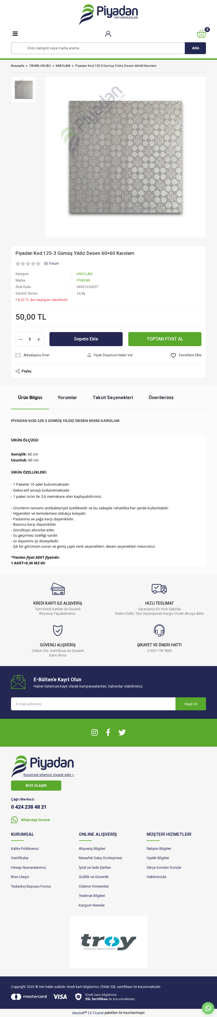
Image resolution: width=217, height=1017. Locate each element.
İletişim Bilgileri (159, 848)
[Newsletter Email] (108, 703)
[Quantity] (30, 339)
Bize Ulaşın (20, 877)
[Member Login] (108, 34)
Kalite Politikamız (25, 848)
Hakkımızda (156, 877)
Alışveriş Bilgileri (92, 848)
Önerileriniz (161, 397)
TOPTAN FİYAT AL (165, 339)
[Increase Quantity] (39, 339)
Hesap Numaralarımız (28, 867)
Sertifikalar (20, 858)
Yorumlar (67, 397)
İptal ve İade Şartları (95, 867)
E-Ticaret (97, 1013)
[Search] (108, 48)
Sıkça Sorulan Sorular (164, 867)
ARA (195, 48)
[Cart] (201, 33)
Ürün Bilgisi (30, 397)
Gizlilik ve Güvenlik (94, 877)
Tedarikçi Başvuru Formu (31, 886)
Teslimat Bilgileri (92, 896)
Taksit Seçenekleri (113, 397)
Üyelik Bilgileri (158, 858)
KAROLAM (84, 274)
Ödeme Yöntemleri (94, 886)
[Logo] (108, 14)
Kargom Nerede (92, 905)
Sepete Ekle (86, 339)
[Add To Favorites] (186, 355)
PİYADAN (83, 280)
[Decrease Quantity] (21, 339)
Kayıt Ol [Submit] (191, 704)
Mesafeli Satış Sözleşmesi (100, 858)
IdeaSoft (79, 1013)
